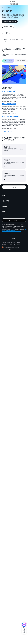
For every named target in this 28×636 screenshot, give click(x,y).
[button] (10, 21)
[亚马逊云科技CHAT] (24, 625)
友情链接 (9, 244)
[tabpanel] (14, 99)
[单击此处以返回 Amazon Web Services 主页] (14, 3)
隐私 (8, 242)
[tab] (8, 60)
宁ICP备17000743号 (6, 249)
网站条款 (4, 242)
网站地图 (4, 244)
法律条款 (13, 242)
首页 (3, 7)
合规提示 (19, 242)
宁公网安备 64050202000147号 (11, 247)
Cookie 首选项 (16, 244)
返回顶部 (14, 238)
